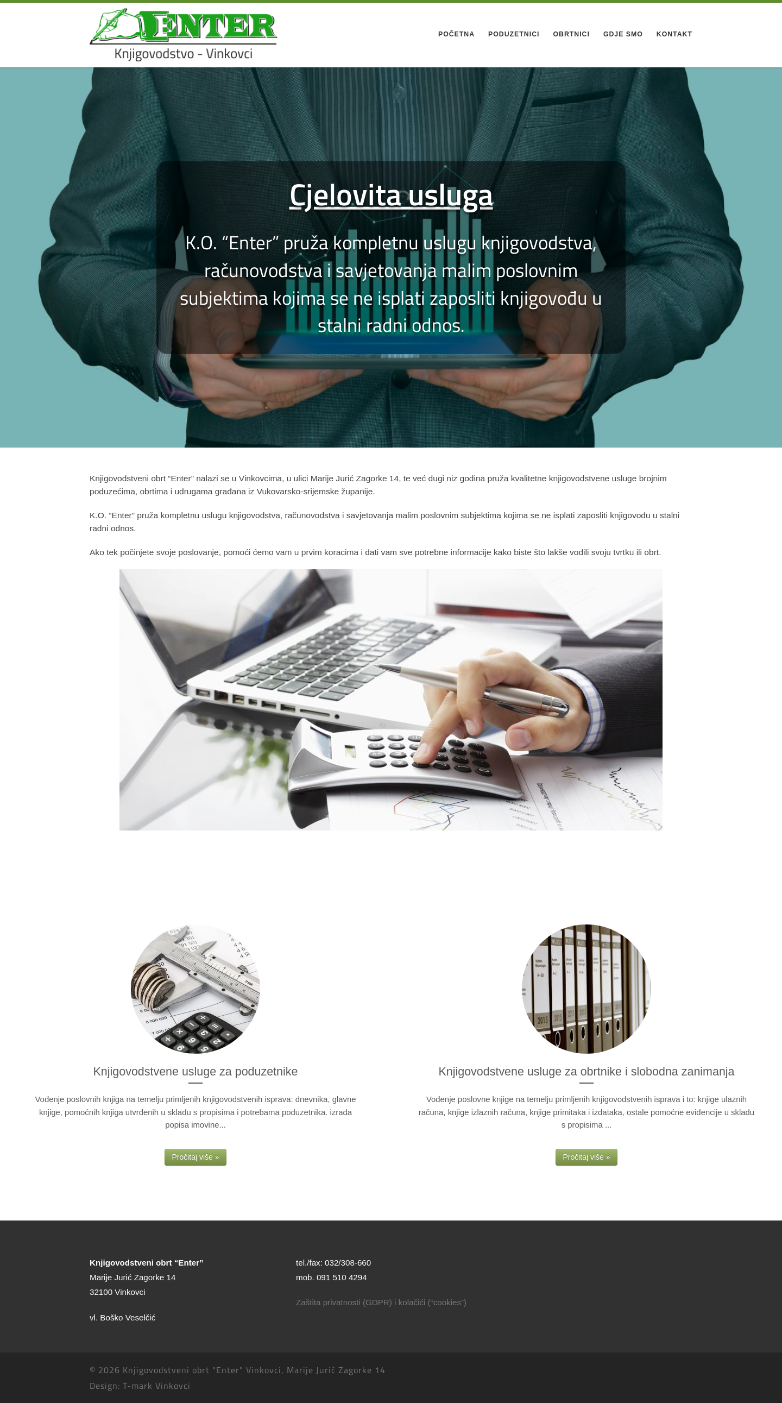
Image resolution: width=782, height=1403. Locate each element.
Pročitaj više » (195, 1157)
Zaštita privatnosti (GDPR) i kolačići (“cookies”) (381, 1302)
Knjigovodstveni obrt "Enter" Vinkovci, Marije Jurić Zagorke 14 (254, 1369)
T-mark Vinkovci (157, 1385)
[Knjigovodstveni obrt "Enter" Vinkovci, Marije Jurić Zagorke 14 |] (184, 33)
